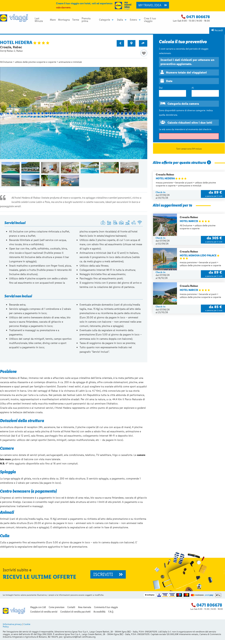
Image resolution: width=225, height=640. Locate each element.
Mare (53, 20)
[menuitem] (41, 19)
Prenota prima (86, 19)
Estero (133, 20)
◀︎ (6, 115)
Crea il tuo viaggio (150, 19)
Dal (160, 87)
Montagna (64, 20)
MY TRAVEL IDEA (152, 5)
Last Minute (39, 19)
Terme (75, 20)
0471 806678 (198, 16)
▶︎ (144, 115)
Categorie (104, 20)
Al (193, 87)
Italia (120, 20)
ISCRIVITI (108, 574)
